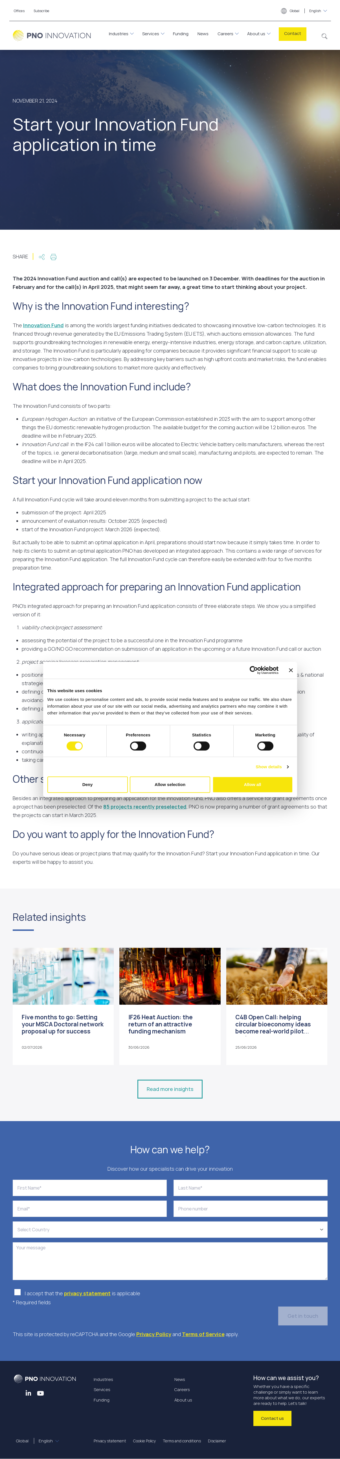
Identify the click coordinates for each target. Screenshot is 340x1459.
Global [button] (301, 11)
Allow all (252, 784)
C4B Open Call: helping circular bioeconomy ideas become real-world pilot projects (273, 1027)
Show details (269, 766)
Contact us (272, 1418)
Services (150, 34)
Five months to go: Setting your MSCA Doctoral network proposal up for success (63, 1024)
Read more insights (170, 1089)
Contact (292, 33)
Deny (87, 784)
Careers (225, 34)
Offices (19, 10)
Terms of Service (203, 1334)
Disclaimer (217, 1440)
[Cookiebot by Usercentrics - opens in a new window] (253, 670)
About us (256, 34)
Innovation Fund (43, 325)
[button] (325, 35)
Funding (180, 34)
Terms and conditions (182, 1440)
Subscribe (41, 10)
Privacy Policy (153, 1334)
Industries (118, 34)
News (203, 34)
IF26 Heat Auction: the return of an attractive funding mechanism (160, 1024)
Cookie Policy (144, 1440)
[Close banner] (291, 670)
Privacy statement (110, 1440)
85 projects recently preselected (145, 806)
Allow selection (170, 784)
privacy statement (87, 1293)
